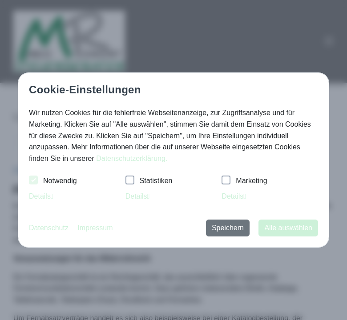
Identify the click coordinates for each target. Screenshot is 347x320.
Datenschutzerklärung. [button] (131, 158)
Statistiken (149, 181)
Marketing (244, 181)
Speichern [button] (228, 228)
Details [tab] (41, 196)
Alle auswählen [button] (288, 228)
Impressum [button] (95, 228)
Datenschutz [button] (49, 228)
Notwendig (53, 181)
